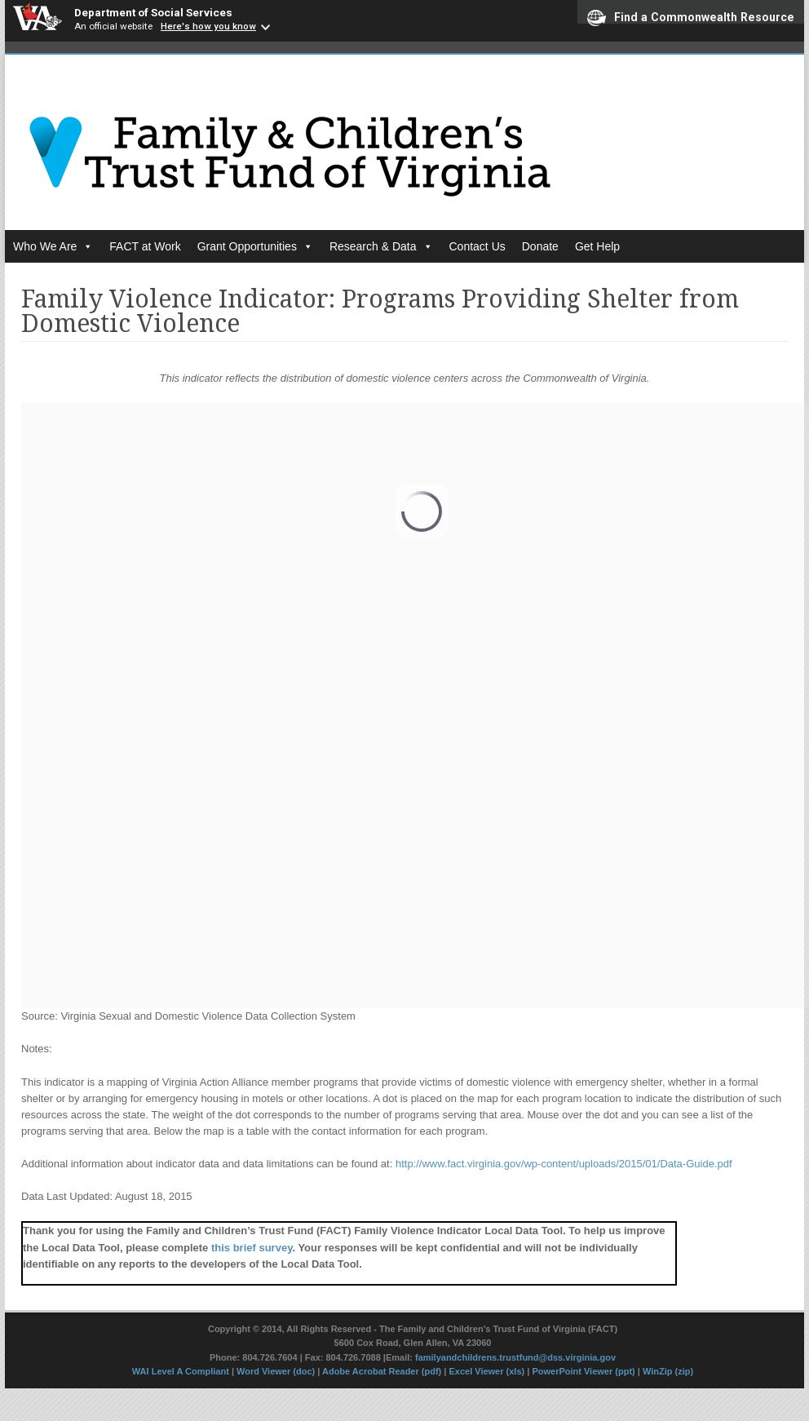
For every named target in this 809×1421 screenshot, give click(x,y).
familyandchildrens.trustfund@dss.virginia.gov (515, 1357)
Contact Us (477, 246)
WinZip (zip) (668, 1371)
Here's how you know (208, 26)
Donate (540, 246)
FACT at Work (144, 246)
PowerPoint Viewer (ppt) (583, 1371)
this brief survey (251, 1248)
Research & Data (381, 246)
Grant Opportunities (255, 246)
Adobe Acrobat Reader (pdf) (381, 1371)
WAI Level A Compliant (182, 1371)
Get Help (597, 246)
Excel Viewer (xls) (486, 1371)
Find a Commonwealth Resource (690, 17)
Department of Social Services (153, 12)
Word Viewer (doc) (276, 1371)
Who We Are (53, 246)
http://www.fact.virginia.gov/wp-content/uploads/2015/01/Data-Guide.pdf (564, 1164)
